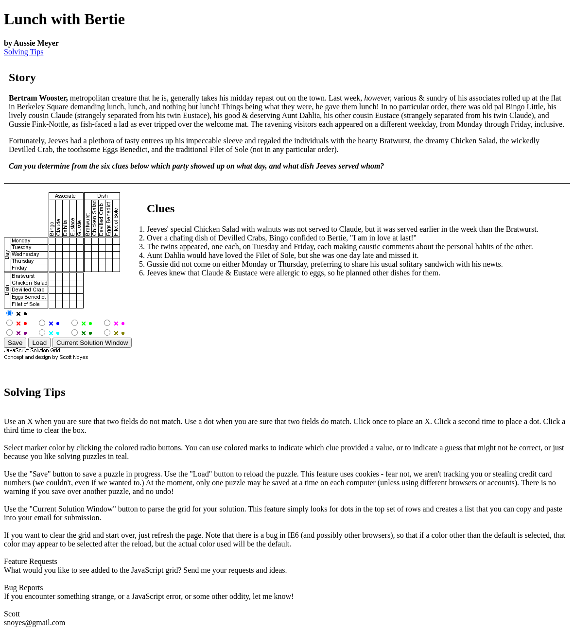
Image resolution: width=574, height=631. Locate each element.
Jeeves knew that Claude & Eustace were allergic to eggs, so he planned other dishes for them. (293, 273)
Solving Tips (23, 52)
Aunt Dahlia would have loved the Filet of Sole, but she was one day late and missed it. (282, 255)
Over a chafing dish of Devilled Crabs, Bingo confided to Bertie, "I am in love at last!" (282, 238)
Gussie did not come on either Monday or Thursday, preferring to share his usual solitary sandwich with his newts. (325, 264)
